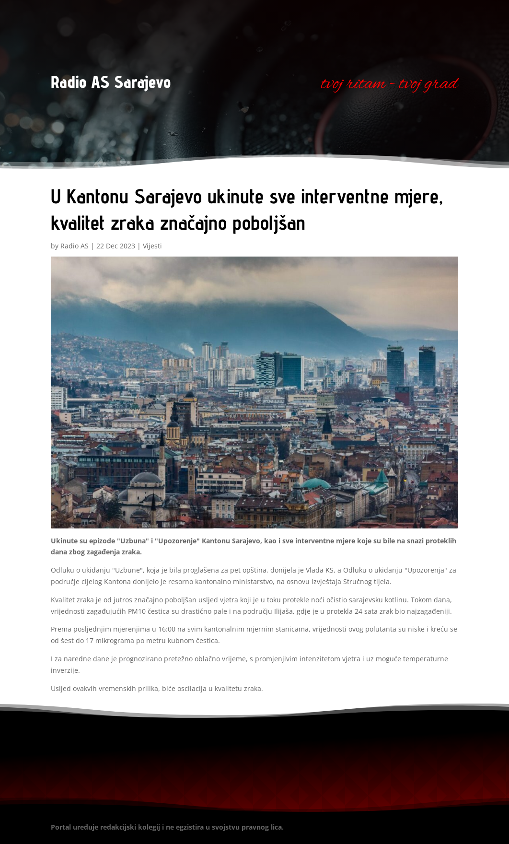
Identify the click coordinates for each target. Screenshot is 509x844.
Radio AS (74, 245)
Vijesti (152, 245)
